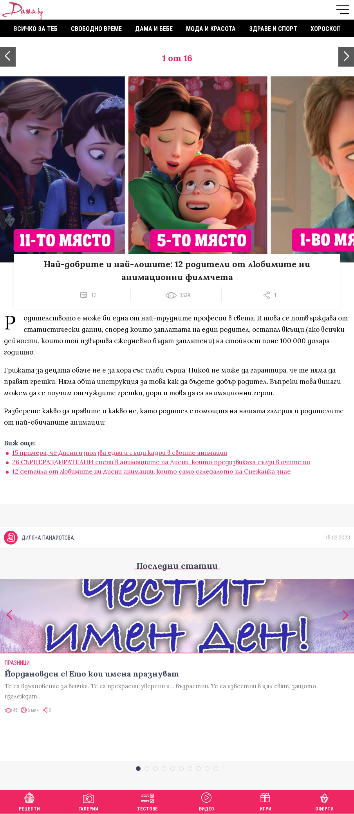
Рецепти (29, 801)
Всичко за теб (36, 29)
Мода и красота (211, 29)
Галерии (88, 801)
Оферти (324, 801)
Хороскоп (326, 29)
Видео (206, 801)
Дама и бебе (154, 29)
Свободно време (96, 29)
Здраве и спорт (273, 29)
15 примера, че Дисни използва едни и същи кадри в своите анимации (119, 452)
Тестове (147, 801)
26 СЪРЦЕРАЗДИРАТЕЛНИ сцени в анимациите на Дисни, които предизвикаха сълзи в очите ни (161, 462)
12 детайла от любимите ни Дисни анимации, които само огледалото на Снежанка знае (151, 471)
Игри (265, 801)
